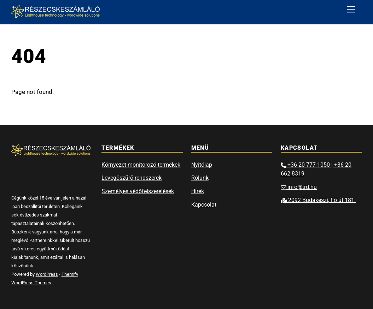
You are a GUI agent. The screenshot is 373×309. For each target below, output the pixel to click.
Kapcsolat (203, 204)
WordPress (47, 274)
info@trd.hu (299, 187)
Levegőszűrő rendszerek (131, 177)
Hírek (197, 191)
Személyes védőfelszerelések (137, 191)
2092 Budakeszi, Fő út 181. (318, 200)
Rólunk (200, 177)
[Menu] (351, 9)
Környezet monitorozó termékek (140, 164)
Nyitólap (201, 164)
